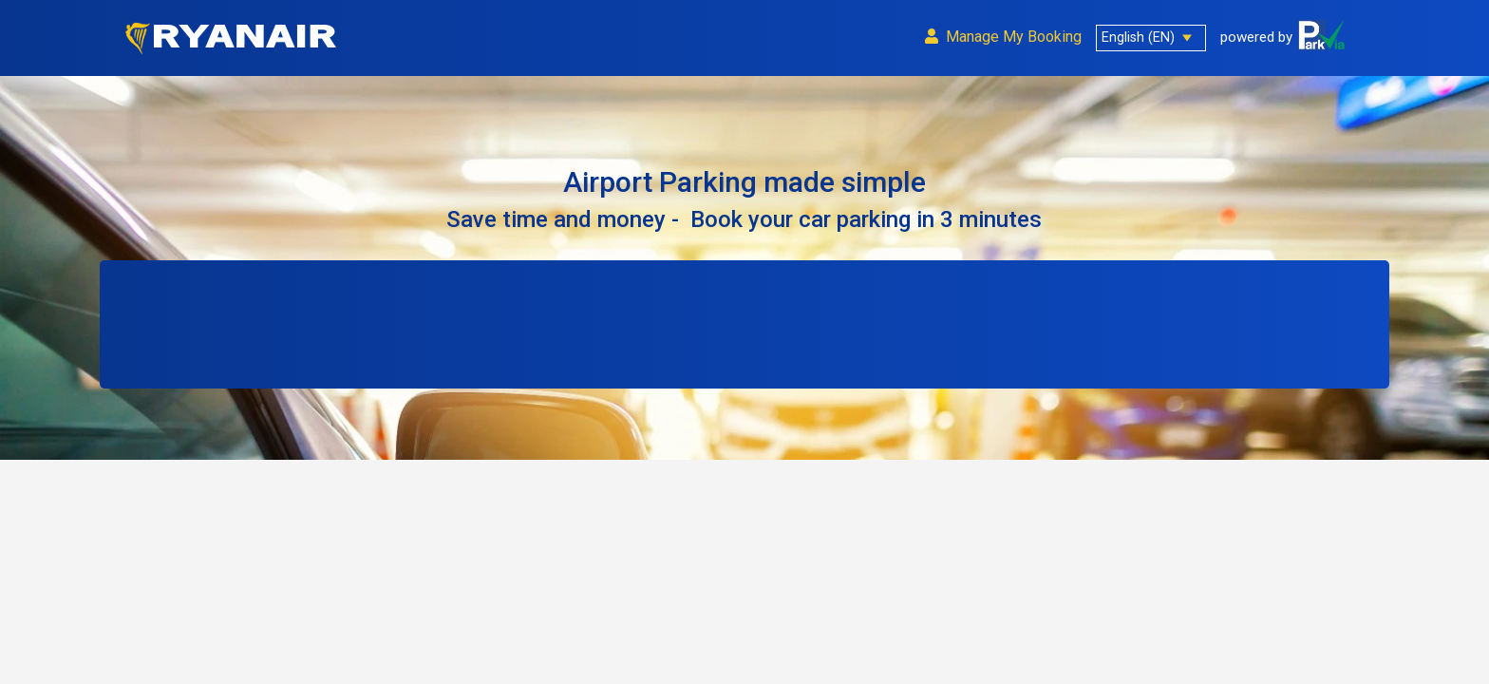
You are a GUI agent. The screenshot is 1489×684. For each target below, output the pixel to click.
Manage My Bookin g (1003, 37)
